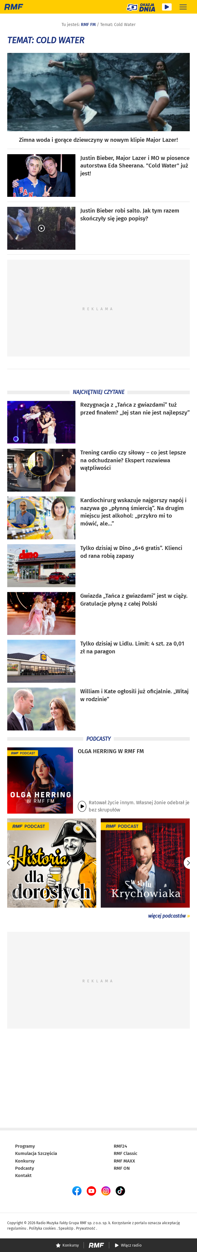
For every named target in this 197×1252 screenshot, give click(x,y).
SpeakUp (66, 1228)
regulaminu (16, 1228)
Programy (25, 1146)
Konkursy (25, 1161)
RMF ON (122, 1168)
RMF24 (120, 1146)
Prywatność (85, 1228)
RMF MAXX (124, 1161)
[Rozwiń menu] (183, 7)
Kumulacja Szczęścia (36, 1153)
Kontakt (23, 1175)
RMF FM (88, 24)
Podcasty (24, 1168)
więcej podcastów (167, 916)
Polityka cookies (42, 1228)
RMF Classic (125, 1153)
